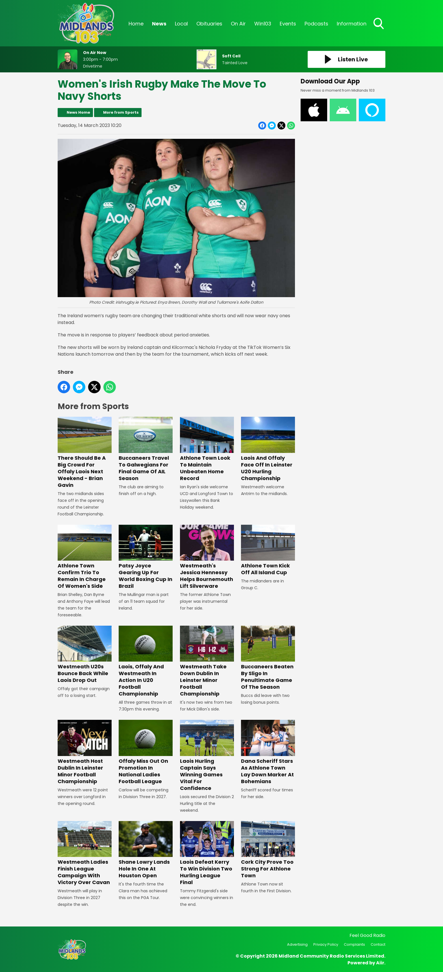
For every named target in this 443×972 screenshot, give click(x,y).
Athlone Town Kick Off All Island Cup (268, 550)
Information (351, 23)
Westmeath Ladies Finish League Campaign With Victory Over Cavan (85, 853)
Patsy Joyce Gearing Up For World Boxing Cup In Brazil (146, 557)
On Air (238, 23)
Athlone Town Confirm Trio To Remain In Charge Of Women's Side (85, 557)
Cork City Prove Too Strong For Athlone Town (268, 850)
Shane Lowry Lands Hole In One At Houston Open (146, 850)
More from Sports (121, 112)
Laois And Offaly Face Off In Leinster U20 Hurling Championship (268, 449)
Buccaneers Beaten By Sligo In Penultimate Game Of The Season (268, 658)
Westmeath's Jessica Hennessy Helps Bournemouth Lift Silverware (207, 557)
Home (136, 23)
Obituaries (209, 23)
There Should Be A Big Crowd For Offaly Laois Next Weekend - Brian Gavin (85, 453)
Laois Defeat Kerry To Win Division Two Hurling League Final (207, 853)
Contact (378, 944)
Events (288, 23)
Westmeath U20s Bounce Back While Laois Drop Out (85, 655)
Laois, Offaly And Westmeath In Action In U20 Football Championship (146, 661)
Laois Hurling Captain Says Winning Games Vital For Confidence (207, 756)
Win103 (262, 23)
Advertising (297, 944)
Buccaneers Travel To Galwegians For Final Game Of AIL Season (146, 449)
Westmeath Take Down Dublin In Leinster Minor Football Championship (207, 661)
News (159, 23)
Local (181, 23)
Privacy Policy (325, 944)
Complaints (354, 944)
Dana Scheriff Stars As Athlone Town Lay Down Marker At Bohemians (268, 752)
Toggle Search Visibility (379, 24)
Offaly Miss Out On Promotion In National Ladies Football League (146, 752)
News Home (78, 112)
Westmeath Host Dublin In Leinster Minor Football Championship (85, 752)
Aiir (380, 963)
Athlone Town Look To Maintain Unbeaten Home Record (207, 449)
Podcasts (316, 23)
